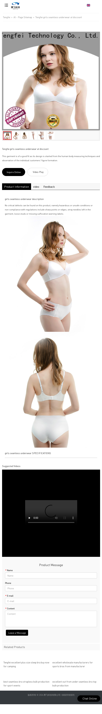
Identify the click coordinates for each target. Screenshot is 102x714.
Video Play (38, 171)
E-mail (9, 596)
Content (10, 608)
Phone (8, 583)
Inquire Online (14, 172)
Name (9, 570)
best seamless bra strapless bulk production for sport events (26, 684)
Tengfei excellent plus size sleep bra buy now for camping (26, 665)
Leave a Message (17, 632)
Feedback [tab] (49, 186)
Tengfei (6, 17)
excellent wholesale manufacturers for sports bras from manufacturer (72, 665)
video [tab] (36, 186)
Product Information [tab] (16, 186)
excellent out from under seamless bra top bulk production (74, 684)
